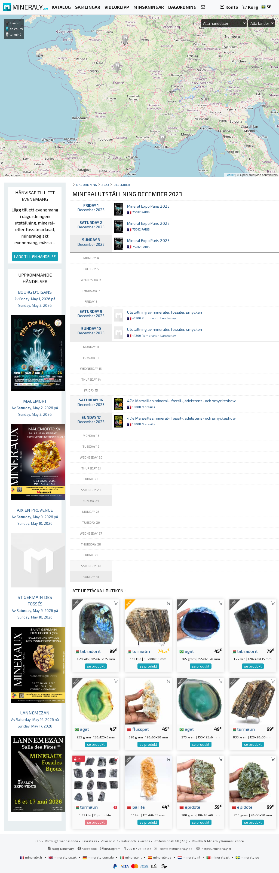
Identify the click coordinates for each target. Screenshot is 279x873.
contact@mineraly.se (176, 848)
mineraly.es (160, 857)
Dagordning (86, 184)
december (122, 184)
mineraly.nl (189, 857)
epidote (189, 807)
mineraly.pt (218, 857)
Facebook (87, 848)
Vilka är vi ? (109, 841)
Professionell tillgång (171, 841)
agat (186, 651)
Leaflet (230, 175)
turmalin (138, 651)
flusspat (138, 729)
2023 (105, 184)
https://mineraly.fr (216, 848)
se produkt (96, 666)
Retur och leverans (135, 841)
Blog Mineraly (61, 848)
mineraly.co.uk (62, 857)
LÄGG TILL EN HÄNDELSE (35, 256)
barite (136, 807)
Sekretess (89, 841)
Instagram (110, 848)
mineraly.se (247, 857)
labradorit (88, 651)
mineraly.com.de (98, 857)
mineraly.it (131, 857)
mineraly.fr (31, 857)
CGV (38, 841)
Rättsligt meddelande (61, 841)
